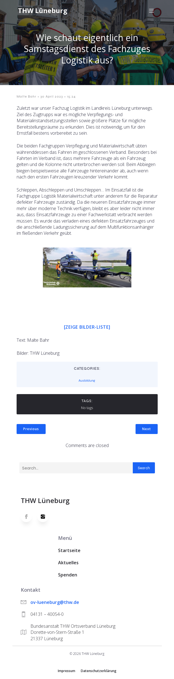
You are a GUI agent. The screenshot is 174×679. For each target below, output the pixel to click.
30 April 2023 (51, 96)
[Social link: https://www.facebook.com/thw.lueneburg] (29, 516)
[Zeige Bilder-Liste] (87, 327)
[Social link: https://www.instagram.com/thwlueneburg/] (45, 516)
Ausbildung (87, 380)
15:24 (71, 96)
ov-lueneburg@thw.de (54, 602)
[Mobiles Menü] (151, 10)
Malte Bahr (26, 96)
